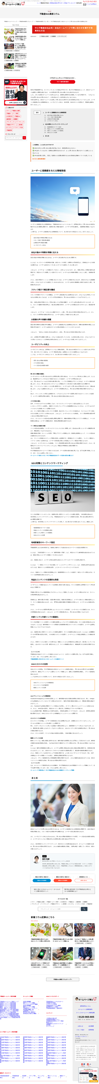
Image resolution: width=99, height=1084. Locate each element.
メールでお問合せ (90, 5)
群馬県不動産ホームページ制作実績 (8, 1049)
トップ (32, 4)
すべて (8, 112)
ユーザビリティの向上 (52, 120)
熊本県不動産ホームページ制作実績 (54, 1057)
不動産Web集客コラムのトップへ (62, 979)
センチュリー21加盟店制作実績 (7, 1020)
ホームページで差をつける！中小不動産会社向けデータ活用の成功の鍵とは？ (52, 455)
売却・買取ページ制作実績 (6, 1011)
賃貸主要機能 (32, 1011)
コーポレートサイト (80, 1038)
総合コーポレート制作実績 (6, 1017)
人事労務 (20, 126)
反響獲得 (15, 120)
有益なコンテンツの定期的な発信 (55, 128)
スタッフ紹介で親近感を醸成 (54, 117)
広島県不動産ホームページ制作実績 (54, 1047)
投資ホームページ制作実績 (6, 1007)
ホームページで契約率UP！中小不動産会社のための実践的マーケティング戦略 (52, 770)
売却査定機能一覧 (32, 1019)
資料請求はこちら (85, 1006)
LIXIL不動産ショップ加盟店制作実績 (8, 1026)
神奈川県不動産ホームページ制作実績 (8, 1057)
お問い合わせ (83, 880)
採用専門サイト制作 (50, 1009)
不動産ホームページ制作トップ (7, 1001)
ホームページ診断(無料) (85, 1010)
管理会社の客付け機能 (32, 1028)
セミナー (72, 4)
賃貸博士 (23, 1076)
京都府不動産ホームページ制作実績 (31, 1051)
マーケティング (20, 123)
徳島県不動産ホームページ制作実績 (31, 1060)
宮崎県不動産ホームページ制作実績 (54, 1060)
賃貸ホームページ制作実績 (6, 1005)
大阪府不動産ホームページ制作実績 (31, 1053)
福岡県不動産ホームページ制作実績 (54, 1049)
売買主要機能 (32, 1002)
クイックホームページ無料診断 (85, 1014)
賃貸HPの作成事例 (62, 880)
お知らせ (80, 1028)
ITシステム (9, 129)
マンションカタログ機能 (28, 1007)
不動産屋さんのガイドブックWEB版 (55, 1029)
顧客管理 (9, 120)
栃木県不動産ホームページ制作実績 (8, 1047)
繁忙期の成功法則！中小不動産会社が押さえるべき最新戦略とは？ (77, 890)
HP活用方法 (9, 118)
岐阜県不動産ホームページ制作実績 (31, 1047)
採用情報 (91, 1032)
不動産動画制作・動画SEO (52, 1011)
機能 (37, 4)
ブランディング (10, 123)
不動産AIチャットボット (28, 1015)
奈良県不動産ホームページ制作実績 (31, 1055)
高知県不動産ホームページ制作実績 (54, 1045)
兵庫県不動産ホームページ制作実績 (31, 1057)
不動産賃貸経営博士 (5, 1076)
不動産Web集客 (16, 112)
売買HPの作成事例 (41, 880)
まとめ (47, 136)
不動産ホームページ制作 (12, 115)
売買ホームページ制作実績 (6, 1003)
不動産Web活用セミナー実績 (52, 1025)
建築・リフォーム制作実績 (6, 1009)
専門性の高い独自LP (27, 1024)
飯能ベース (58, 1076)
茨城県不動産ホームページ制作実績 (8, 1051)
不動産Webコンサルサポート (52, 1001)
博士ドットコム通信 (49, 1076)
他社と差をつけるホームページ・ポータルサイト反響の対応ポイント (47, 890)
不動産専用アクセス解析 (51, 1007)
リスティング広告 (18, 129)
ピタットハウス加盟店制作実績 (7, 1022)
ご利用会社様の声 (50, 4)
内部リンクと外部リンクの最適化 (55, 130)
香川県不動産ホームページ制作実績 (31, 1062)
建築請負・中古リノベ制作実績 (7, 1015)
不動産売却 (9, 132)
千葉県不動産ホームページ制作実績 (8, 1060)
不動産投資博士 (15, 1076)
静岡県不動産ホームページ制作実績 (31, 1043)
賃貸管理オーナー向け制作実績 (7, 1013)
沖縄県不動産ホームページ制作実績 (54, 1064)
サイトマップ (49, 1031)
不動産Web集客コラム (51, 1023)
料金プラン (65, 4)
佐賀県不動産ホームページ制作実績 (54, 1053)
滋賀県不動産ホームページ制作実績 (31, 1049)
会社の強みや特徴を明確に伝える (55, 115)
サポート (59, 4)
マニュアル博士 (39, 1076)
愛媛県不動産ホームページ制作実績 (54, 1043)
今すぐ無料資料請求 (63, 82)
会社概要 (91, 1028)
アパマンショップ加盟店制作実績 (7, 1024)
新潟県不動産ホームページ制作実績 (8, 1062)
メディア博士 (30, 1076)
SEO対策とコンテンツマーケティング (55, 124)
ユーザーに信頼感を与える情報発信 (54, 112)
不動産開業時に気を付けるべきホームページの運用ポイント (47, 659)
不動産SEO (17, 118)
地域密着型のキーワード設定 (54, 127)
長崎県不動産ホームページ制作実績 (54, 1051)
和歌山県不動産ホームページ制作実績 (54, 1062)
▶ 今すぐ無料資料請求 (39, 159)
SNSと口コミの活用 (52, 132)
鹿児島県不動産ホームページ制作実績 (54, 1055)
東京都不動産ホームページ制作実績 (8, 1055)
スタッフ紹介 (80, 1032)
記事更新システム (27, 1022)
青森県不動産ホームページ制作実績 (8, 1045)
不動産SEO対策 (49, 1003)
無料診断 (78, 4)
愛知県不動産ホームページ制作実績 (31, 1045)
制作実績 (42, 4)
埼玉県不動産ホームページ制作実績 (8, 1053)
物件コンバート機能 (27, 1005)
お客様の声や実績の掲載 (53, 119)
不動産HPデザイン (11, 126)
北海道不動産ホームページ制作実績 (8, 1043)
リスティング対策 (50, 1005)
